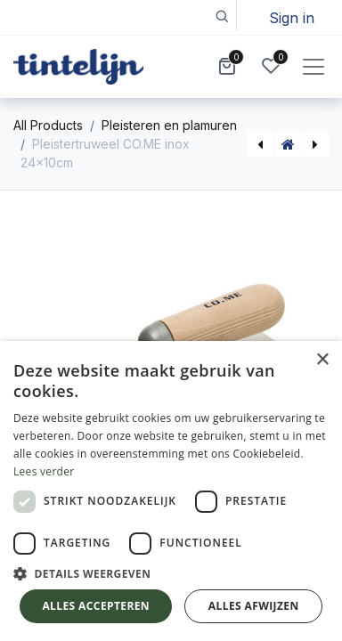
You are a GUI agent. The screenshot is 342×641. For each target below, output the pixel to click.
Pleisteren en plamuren (169, 125)
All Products (48, 125)
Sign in (291, 18)
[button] (221, 15)
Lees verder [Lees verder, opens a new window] (44, 471)
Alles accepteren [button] (96, 605)
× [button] (322, 360)
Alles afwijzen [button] (253, 605)
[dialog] (171, 491)
